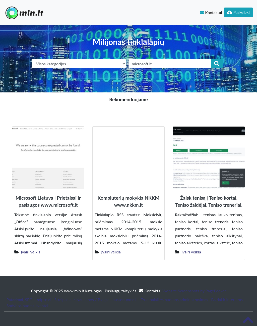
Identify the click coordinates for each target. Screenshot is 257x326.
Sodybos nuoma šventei (27, 305)
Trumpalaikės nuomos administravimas (174, 299)
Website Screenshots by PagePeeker (194, 290)
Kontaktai (211, 12)
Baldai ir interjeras (227, 299)
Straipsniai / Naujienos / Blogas (81, 299)
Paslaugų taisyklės (121, 290)
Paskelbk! (238, 12)
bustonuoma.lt (125, 299)
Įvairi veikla (30, 251)
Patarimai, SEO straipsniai (29, 299)
